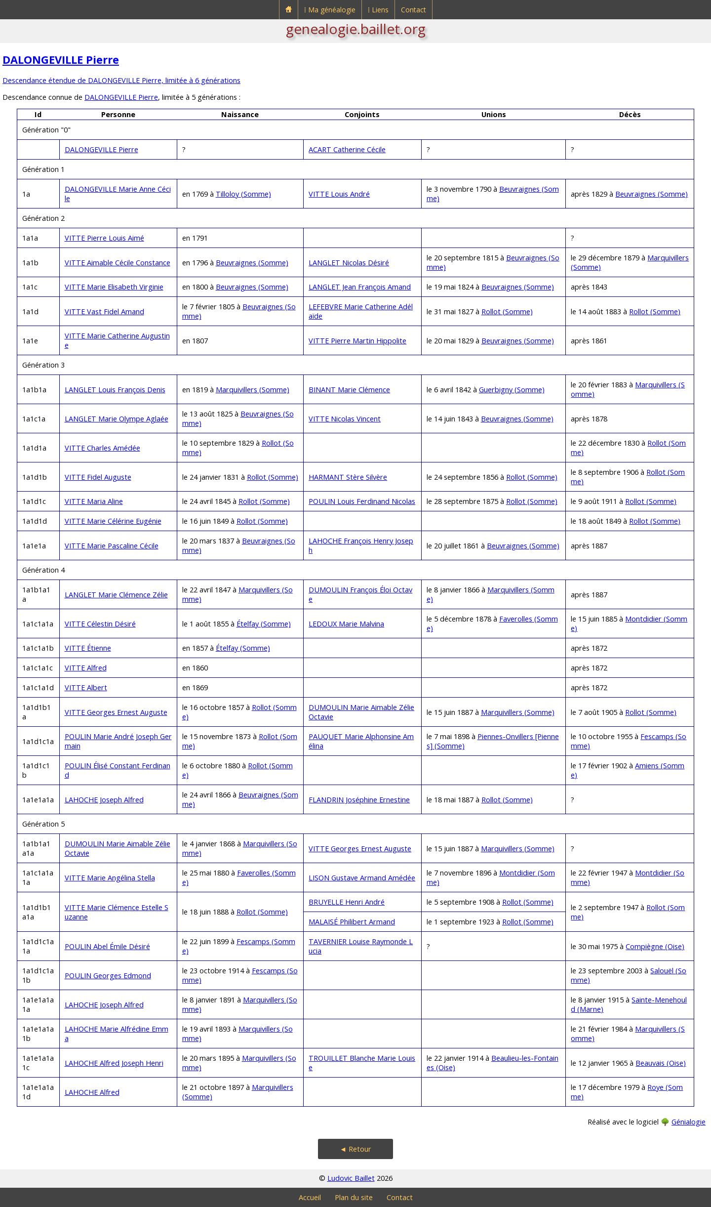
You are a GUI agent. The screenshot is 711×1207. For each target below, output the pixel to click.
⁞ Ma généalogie (330, 9)
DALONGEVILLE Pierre (60, 59)
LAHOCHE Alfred (92, 1092)
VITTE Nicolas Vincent (345, 418)
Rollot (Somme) (507, 311)
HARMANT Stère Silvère (348, 477)
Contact (413, 9)
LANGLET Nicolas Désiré (349, 262)
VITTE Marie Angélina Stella (110, 877)
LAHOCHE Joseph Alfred (104, 799)
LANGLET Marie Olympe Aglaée (116, 418)
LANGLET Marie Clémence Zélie (116, 594)
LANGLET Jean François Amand (360, 286)
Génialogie (689, 1121)
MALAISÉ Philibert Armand (352, 921)
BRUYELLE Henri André (347, 902)
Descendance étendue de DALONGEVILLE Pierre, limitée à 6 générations (121, 80)
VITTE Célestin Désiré (100, 623)
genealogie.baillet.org (356, 28)
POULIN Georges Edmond (108, 975)
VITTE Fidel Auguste (98, 477)
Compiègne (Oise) (655, 946)
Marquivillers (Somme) (252, 389)
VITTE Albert (86, 687)
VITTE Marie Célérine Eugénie (113, 521)
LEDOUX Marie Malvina (346, 623)
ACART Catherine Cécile (347, 149)
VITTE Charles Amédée (102, 448)
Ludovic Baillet (351, 1178)
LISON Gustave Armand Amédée (362, 877)
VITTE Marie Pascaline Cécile (111, 545)
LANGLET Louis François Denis (115, 389)
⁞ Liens (378, 9)
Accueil (310, 1197)
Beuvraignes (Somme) (651, 194)
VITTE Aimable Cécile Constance (117, 262)
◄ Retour (355, 1149)
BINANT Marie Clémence (349, 389)
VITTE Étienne (88, 648)
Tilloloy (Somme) (243, 194)
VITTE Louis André (339, 194)
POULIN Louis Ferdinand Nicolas (362, 501)
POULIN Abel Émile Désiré (107, 946)
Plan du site (354, 1197)
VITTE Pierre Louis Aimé (104, 238)
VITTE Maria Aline (94, 501)
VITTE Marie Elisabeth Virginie (114, 286)
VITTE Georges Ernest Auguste (116, 712)
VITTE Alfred (86, 667)
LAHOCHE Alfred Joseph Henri (114, 1063)
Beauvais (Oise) (660, 1063)
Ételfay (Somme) (264, 623)
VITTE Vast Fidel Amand (104, 311)
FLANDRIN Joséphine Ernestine (359, 799)
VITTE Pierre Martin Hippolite (357, 340)
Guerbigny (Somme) (512, 389)
